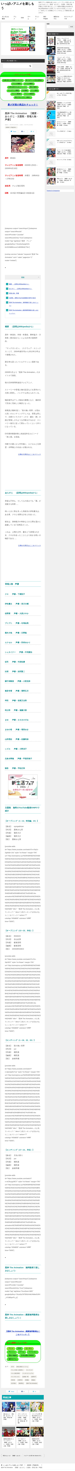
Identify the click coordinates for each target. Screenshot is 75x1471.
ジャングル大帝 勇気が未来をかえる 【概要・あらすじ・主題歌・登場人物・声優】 (37, 1417)
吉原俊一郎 (25, 1376)
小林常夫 (20, 1380)
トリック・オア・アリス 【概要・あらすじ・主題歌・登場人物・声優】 (64, 60)
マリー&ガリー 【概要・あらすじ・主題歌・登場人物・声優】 (22, 1441)
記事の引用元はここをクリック (29, 454)
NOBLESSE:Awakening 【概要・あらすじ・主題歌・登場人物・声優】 (64, 50)
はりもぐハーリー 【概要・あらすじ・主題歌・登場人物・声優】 (64, 123)
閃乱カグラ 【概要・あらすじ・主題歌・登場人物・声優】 (64, 180)
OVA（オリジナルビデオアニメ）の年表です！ (64, 141)
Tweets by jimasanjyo (53, 190)
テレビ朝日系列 (15, 1373)
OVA (22, 17)
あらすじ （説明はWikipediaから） (20, 288)
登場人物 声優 (14, 293)
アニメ (15, 17)
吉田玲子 (33, 1376)
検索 (48, 24)
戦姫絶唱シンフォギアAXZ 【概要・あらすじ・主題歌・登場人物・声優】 (64, 105)
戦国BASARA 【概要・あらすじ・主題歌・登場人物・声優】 (37, 1441)
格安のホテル (56, 17)
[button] (23, 39)
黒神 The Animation (31, 1383)
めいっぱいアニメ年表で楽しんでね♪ (64, 94)
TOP (13, 1465)
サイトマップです (68, 17)
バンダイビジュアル (27, 1373)
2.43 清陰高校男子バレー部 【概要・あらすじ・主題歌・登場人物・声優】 (64, 115)
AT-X (12, 1366)
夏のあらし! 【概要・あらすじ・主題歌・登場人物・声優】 (9, 1416)
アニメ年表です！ (64, 131)
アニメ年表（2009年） (17, 1370)
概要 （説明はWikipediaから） (19, 284)
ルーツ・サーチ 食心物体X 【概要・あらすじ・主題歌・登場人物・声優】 (64, 152)
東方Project (45, 17)
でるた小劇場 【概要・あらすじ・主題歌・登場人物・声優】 (64, 69)
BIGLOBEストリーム (22, 1366)
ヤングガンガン (15, 1376)
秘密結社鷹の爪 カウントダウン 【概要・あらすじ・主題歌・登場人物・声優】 (9, 1442)
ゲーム (29, 17)
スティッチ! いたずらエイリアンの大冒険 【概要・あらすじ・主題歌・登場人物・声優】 (22, 1418)
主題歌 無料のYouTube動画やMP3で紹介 (22, 298)
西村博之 (21, 1383)
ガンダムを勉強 (5, 17)
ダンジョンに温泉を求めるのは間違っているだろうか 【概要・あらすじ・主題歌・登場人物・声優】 (64, 79)
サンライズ (29, 1370)
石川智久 (13, 1383)
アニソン (37, 17)
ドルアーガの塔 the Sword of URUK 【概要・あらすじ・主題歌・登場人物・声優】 (34, 1455)
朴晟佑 (27, 1380)
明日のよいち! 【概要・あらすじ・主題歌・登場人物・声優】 (13, 1455)
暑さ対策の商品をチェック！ (23, 104)
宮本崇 (13, 1380)
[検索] (17, 66)
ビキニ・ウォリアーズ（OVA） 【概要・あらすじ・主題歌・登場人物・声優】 (64, 41)
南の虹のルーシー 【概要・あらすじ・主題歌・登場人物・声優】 (64, 170)
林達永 (33, 1380)
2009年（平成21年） (11, 127)
